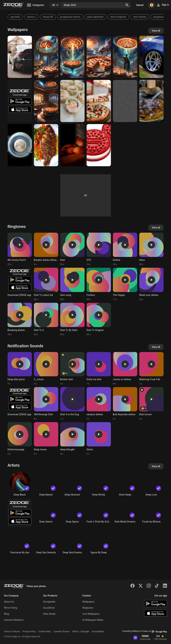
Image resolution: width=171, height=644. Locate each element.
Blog (6, 613)
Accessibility (98, 631)
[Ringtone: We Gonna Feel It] (20, 249)
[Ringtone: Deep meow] (46, 438)
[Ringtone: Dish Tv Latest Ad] (46, 284)
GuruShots (49, 607)
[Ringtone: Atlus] (151, 249)
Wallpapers (88, 601)
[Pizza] (46, 57)
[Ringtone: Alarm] (99, 438)
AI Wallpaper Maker (92, 620)
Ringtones (87, 607)
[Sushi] (72, 101)
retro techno (139, 17)
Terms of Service (12, 631)
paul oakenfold (95, 17)
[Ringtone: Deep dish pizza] (20, 368)
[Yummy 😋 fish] (46, 145)
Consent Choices (62, 631)
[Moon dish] (20, 145)
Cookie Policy (44, 631)
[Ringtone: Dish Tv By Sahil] (72, 319)
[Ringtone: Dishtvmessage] (20, 438)
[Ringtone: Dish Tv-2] (46, 319)
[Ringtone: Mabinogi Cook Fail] (151, 368)
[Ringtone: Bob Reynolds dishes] (125, 403)
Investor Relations (14, 620)
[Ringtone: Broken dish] (72, 368)
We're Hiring (10, 607)
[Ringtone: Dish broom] (151, 403)
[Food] (151, 101)
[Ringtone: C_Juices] (46, 368)
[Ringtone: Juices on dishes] (125, 368)
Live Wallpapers (91, 613)
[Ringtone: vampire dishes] (99, 403)
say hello (15, 17)
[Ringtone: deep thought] (72, 438)
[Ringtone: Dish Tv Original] (99, 319)
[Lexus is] (20, 57)
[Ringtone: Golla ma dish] (99, 368)
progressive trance (70, 17)
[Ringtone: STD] (99, 249)
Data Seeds (49, 613)
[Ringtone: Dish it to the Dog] (72, 403)
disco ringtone (118, 17)
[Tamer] (72, 145)
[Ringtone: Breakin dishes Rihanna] (46, 249)
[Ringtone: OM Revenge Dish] (46, 403)
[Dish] (125, 101)
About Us (9, 601)
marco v (31, 17)
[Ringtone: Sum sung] (72, 284)
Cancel (139, 5)
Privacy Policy (29, 631)
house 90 (48, 17)
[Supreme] (99, 145)
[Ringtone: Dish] (72, 249)
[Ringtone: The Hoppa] (125, 284)
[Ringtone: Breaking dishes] (20, 319)
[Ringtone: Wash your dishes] (151, 284)
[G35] (151, 57)
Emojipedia (49, 601)
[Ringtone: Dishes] (125, 249)
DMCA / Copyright (80, 631)
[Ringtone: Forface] (99, 284)
